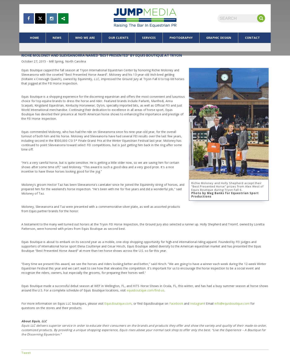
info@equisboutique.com (232, 303)
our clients (118, 38)
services (149, 38)
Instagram (197, 303)
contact (252, 38)
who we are (85, 38)
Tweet (26, 353)
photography (181, 38)
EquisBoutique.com (118, 303)
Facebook (176, 303)
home (34, 38)
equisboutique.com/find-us (145, 290)
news (57, 38)
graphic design (218, 38)
